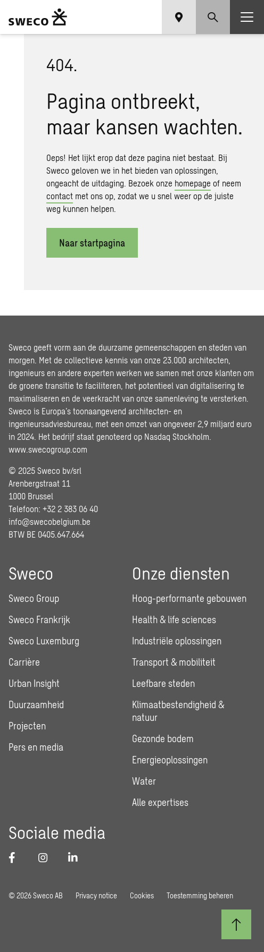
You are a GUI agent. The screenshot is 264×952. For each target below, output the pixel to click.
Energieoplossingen (170, 760)
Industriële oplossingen (176, 641)
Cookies (142, 895)
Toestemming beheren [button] (200, 895)
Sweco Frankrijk (39, 619)
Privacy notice (96, 895)
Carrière (24, 662)
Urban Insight (34, 683)
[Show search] (213, 17)
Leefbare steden (163, 683)
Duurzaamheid (36, 704)
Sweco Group (34, 598)
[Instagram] (46, 857)
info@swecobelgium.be (49, 521)
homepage (193, 183)
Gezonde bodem (163, 738)
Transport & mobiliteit (174, 662)
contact (59, 196)
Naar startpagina (92, 243)
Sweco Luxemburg (44, 641)
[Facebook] (17, 857)
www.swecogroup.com (48, 449)
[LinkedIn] (76, 857)
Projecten (27, 726)
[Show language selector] (179, 17)
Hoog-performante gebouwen (189, 598)
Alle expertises (160, 802)
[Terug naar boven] (236, 924)
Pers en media (36, 747)
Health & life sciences (174, 619)
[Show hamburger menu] (247, 17)
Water (144, 781)
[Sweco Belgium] (38, 17)
